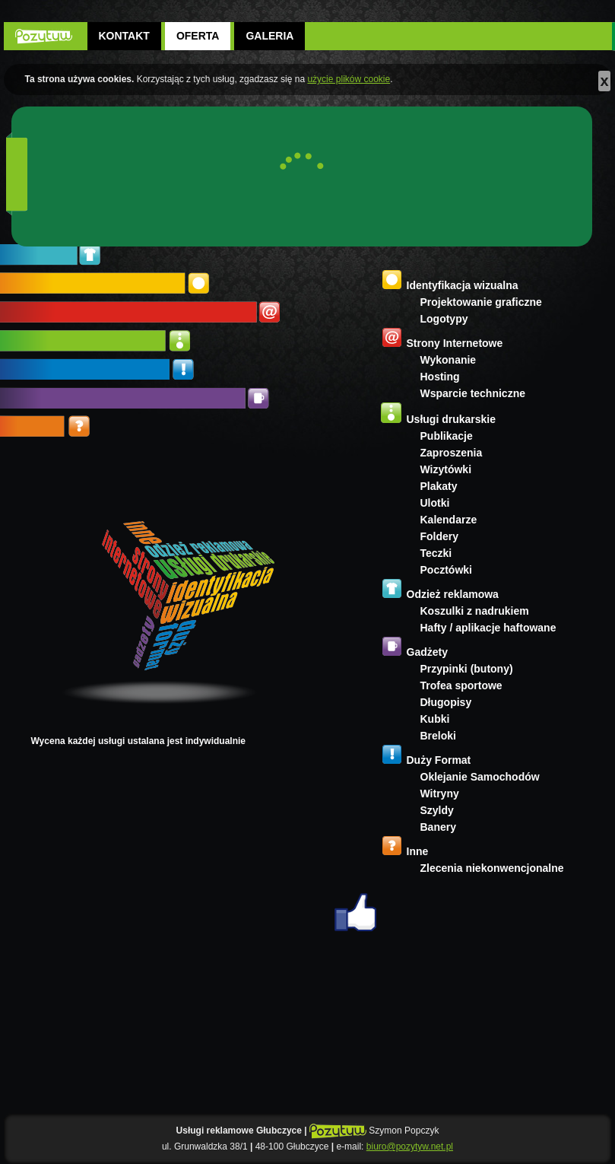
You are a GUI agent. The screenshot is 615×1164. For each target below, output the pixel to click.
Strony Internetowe (455, 343)
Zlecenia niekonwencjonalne (492, 868)
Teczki (436, 553)
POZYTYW (44, 36)
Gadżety (427, 652)
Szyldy (437, 810)
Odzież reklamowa (453, 594)
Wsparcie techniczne (473, 393)
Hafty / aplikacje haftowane (488, 628)
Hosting (440, 377)
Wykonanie (448, 360)
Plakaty (439, 486)
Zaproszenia (451, 453)
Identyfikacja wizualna (462, 285)
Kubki (435, 719)
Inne (418, 851)
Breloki (438, 736)
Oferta (198, 36)
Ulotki (435, 503)
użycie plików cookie (348, 79)
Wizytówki (446, 469)
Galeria (269, 36)
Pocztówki (446, 570)
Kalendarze (448, 520)
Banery (438, 827)
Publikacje (446, 436)
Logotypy (444, 319)
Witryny (439, 793)
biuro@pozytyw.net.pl (409, 1146)
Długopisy (446, 702)
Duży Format (439, 760)
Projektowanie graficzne (481, 302)
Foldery (439, 536)
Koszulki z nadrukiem (474, 611)
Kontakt (124, 36)
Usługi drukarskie (451, 419)
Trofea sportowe (461, 685)
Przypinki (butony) (466, 669)
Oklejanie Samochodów (480, 777)
